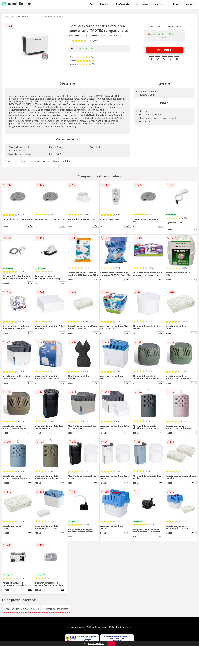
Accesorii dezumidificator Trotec (46, 16)
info (30, 226)
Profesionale (122, 4)
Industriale (142, 4)
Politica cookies (124, 626)
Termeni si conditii (75, 626)
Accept (110, 643)
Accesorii (190, 4)
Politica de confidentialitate (100, 626)
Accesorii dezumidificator (17, 16)
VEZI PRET (164, 50)
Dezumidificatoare (99, 4)
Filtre (175, 4)
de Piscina (160, 4)
